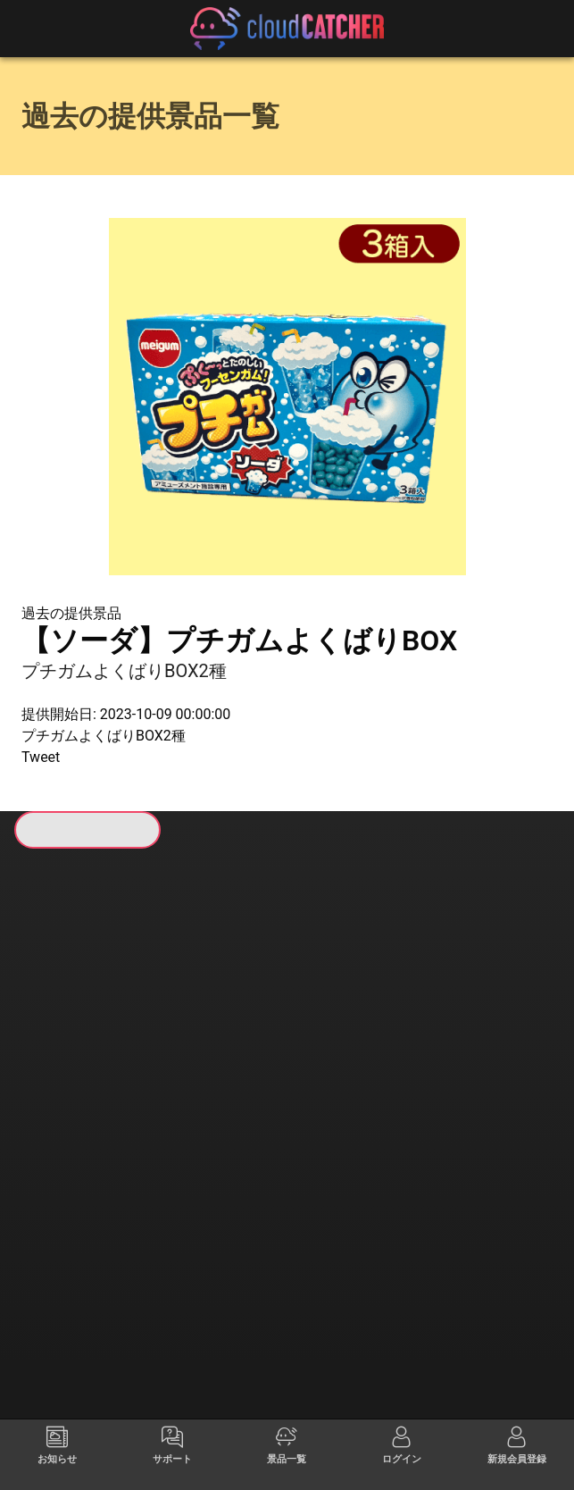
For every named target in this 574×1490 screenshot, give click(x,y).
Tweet (40, 757)
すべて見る (76, 1072)
